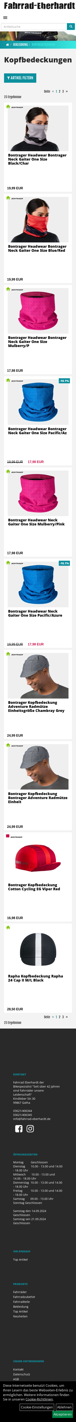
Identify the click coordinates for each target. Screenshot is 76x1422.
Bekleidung (20, 45)
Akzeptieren (63, 1414)
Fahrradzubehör (24, 1297)
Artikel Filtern (20, 78)
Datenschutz (21, 1374)
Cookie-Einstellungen (37, 1407)
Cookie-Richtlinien (39, 1399)
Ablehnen (64, 1407)
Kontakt (18, 1369)
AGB (16, 1379)
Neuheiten (20, 1316)
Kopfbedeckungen (43, 45)
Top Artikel (20, 1259)
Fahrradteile (21, 1302)
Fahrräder (20, 1292)
